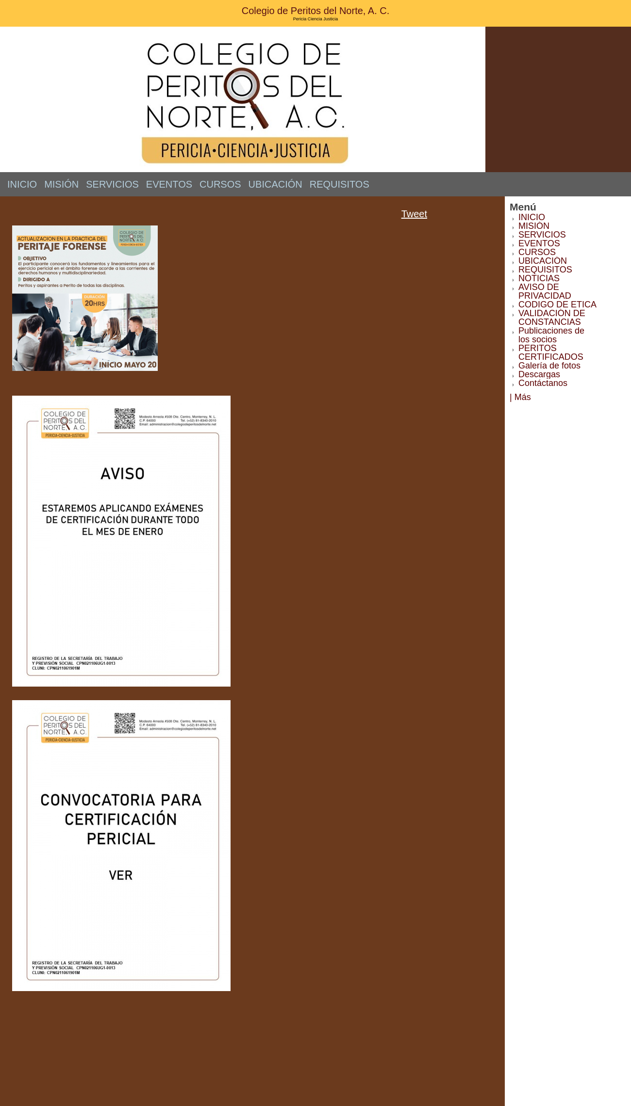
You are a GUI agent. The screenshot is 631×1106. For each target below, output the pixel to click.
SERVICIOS (112, 184)
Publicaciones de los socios (551, 335)
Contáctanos (542, 383)
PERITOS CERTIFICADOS (550, 352)
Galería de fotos (549, 365)
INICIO (22, 184)
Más (523, 397)
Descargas (539, 374)
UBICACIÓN (275, 184)
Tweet (414, 213)
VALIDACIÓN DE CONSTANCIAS (551, 317)
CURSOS (220, 184)
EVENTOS (169, 184)
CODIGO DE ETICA (557, 304)
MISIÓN (61, 184)
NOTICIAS (539, 278)
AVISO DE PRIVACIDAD (544, 291)
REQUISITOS (339, 184)
